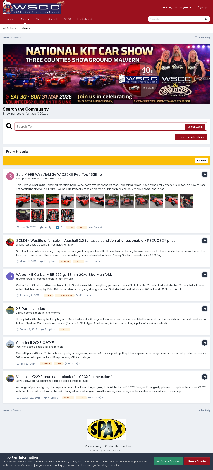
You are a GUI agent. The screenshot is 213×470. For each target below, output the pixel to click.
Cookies (126, 446)
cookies (103, 461)
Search (27, 28)
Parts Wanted (52, 312)
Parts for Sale (66, 278)
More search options (191, 137)
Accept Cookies (168, 461)
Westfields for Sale (54, 178)
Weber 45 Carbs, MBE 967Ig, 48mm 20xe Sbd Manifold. (64, 274)
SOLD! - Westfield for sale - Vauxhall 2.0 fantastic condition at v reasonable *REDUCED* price (96, 240)
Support (52, 19)
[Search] (165, 19)
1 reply (45, 227)
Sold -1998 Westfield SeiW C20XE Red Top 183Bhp (59, 174)
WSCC (67, 19)
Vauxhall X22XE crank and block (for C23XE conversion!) (64, 377)
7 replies (51, 397)
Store (39, 19)
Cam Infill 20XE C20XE (35, 342)
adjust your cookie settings (47, 465)
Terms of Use (33, 461)
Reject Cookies (197, 461)
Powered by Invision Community (107, 450)
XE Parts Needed (30, 308)
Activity (25, 21)
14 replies (47, 261)
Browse (10, 19)
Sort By (201, 160)
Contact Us (111, 446)
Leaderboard (84, 19)
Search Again (195, 126)
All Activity (9, 28)
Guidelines (48, 461)
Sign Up (202, 7)
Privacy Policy (93, 446)
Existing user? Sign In (176, 7)
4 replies (48, 329)
